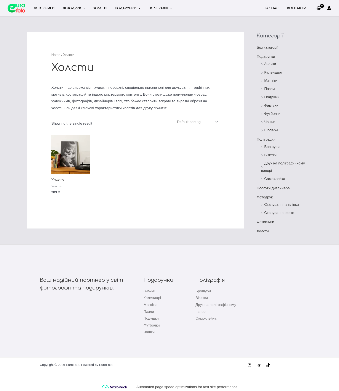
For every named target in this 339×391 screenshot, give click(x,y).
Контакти (297, 8)
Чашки (269, 122)
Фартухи (271, 105)
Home (55, 55)
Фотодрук (70, 8)
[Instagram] (249, 365)
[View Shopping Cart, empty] (319, 8)
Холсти (94, 8)
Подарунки (119, 8)
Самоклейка (274, 179)
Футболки (272, 114)
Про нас (273, 8)
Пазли (269, 89)
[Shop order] (197, 122)
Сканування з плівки (281, 205)
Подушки (271, 97)
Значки (270, 64)
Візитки (270, 155)
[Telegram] (259, 365)
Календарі (273, 72)
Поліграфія (150, 8)
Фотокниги (42, 8)
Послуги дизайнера (273, 188)
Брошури (272, 147)
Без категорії (267, 47)
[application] (80, 8)
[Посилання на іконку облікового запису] (329, 8)
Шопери (271, 130)
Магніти (270, 81)
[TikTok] (268, 365)
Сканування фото (279, 213)
